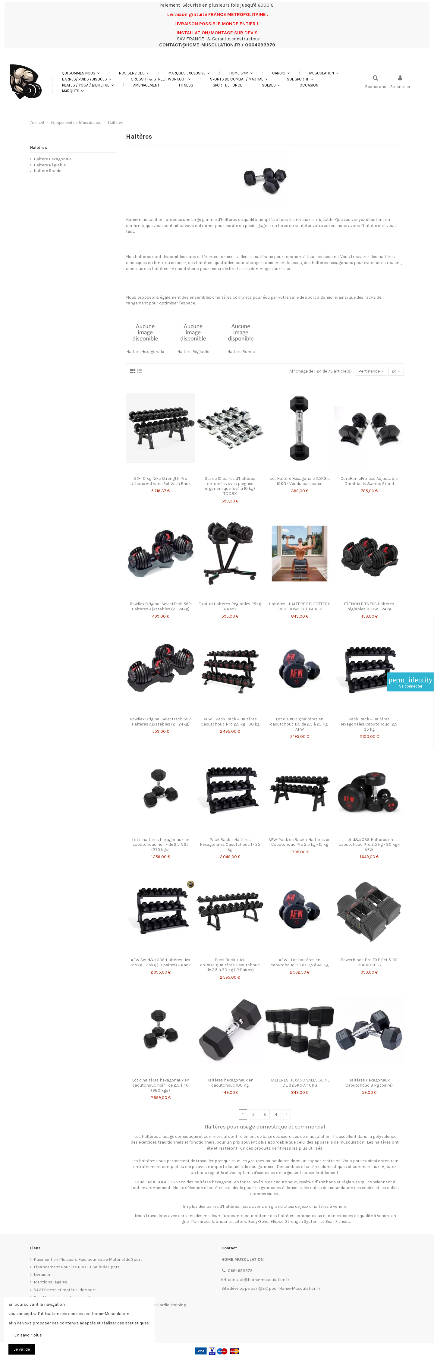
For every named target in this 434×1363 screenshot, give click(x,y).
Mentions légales (50, 1282)
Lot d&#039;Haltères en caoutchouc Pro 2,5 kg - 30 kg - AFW (369, 844)
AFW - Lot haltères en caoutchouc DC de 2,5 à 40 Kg (300, 962)
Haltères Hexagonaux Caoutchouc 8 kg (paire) (369, 1083)
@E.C (263, 1288)
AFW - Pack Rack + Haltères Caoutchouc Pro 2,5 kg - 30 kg (230, 721)
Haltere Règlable (193, 351)
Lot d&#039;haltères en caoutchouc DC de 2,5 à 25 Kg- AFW (299, 724)
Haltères (38, 147)
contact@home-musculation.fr (258, 1279)
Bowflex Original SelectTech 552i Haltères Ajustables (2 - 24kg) (161, 606)
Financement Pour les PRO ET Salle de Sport (76, 1267)
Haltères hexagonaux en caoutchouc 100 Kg (229, 1083)
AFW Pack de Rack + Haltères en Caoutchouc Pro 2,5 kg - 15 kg (300, 842)
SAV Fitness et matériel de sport (65, 1289)
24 (396, 371)
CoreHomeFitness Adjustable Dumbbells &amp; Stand (369, 481)
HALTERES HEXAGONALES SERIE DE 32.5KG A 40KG (299, 1083)
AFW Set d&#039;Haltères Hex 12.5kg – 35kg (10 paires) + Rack (161, 962)
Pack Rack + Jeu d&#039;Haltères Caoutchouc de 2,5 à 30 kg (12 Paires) (230, 965)
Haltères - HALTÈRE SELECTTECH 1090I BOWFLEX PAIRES (299, 606)
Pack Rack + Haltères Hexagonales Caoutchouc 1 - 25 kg (230, 844)
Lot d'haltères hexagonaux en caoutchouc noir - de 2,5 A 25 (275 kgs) (160, 844)
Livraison (43, 1274)
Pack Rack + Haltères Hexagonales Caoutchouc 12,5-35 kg (369, 724)
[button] (134, 73)
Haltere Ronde (241, 351)
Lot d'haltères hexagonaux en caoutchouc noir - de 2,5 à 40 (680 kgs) (160, 1085)
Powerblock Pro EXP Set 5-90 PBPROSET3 (369, 962)
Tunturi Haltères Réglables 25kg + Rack (230, 606)
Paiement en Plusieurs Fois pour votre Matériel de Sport (88, 1259)
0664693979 (240, 1270)
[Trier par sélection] (371, 371)
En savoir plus (28, 1335)
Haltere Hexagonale (145, 351)
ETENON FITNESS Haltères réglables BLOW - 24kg (369, 606)
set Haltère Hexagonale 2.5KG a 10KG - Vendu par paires (300, 481)
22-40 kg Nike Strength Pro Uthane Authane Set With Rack (161, 481)
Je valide (22, 1349)
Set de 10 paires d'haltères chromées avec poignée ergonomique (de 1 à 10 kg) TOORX (230, 486)
